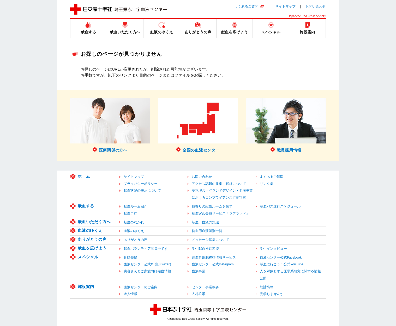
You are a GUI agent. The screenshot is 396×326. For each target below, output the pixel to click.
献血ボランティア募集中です (146, 248)
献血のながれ (134, 222)
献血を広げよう (92, 248)
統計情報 (266, 287)
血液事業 (198, 271)
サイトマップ (285, 6)
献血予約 (130, 213)
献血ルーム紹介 (135, 206)
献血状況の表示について (142, 190)
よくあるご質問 (246, 6)
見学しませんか (272, 294)
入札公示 (198, 294)
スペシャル (88, 257)
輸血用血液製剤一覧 (207, 231)
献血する (86, 206)
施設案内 (86, 286)
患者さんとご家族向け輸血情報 (147, 271)
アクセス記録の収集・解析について (219, 184)
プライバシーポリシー (141, 184)
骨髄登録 (130, 257)
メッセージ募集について (210, 240)
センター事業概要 (205, 287)
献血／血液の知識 (205, 222)
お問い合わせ (315, 6)
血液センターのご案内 (141, 287)
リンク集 (266, 184)
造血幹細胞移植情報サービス (214, 257)
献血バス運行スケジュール (280, 206)
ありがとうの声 (92, 239)
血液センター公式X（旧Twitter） (148, 264)
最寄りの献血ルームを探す (212, 206)
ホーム (84, 176)
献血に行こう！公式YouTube (281, 264)
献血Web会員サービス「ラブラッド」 (220, 213)
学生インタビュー (273, 248)
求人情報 (130, 294)
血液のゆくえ (90, 230)
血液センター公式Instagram (213, 264)
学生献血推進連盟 (205, 248)
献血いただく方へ (94, 222)
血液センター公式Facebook (281, 257)
